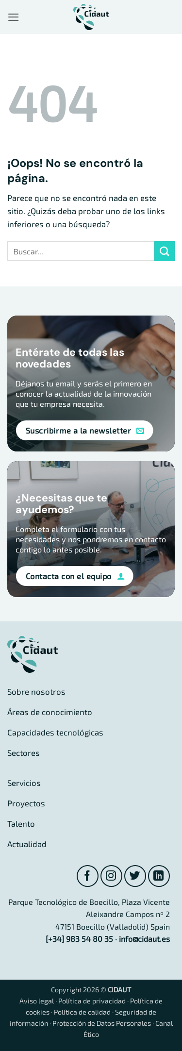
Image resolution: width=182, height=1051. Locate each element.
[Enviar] (164, 251)
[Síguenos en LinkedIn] (159, 876)
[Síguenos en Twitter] (135, 876)
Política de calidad (82, 1012)
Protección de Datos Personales (101, 1023)
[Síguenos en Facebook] (88, 876)
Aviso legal (36, 1001)
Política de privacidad (92, 1001)
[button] (13, 17)
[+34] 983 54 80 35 (79, 938)
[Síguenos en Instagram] (111, 876)
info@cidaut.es (144, 938)
